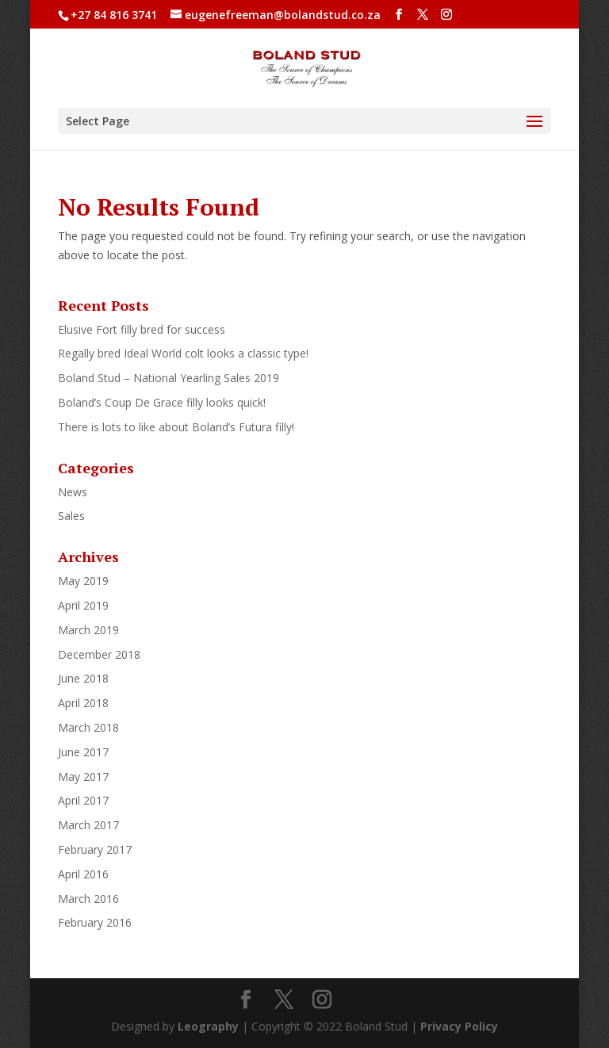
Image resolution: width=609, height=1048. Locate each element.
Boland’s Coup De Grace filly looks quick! (162, 402)
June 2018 (83, 678)
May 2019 (83, 580)
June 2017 (83, 751)
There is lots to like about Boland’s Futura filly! (176, 426)
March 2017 (88, 824)
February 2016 (95, 922)
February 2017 (95, 849)
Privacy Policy (459, 1026)
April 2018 (83, 702)
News (72, 491)
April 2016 (83, 874)
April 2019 (83, 605)
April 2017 (83, 800)
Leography (208, 1026)
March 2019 (88, 629)
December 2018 (99, 654)
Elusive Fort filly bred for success (141, 329)
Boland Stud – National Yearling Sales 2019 (168, 377)
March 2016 (88, 898)
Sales (71, 515)
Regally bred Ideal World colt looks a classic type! (183, 353)
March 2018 (88, 727)
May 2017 (83, 776)
